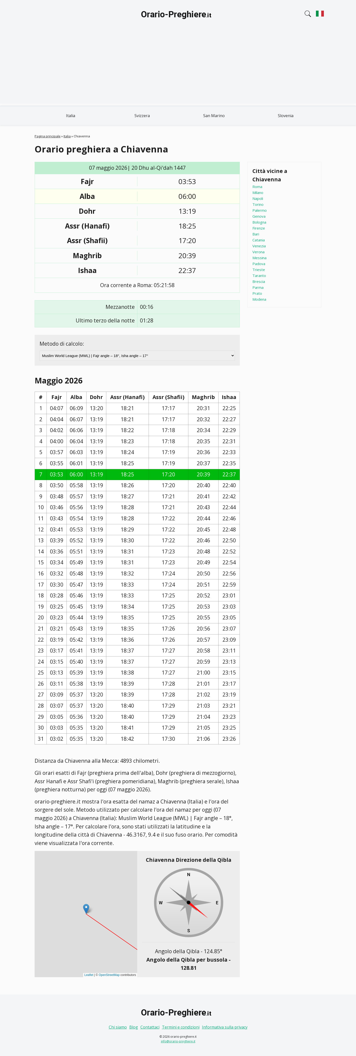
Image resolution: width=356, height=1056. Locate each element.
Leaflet (88, 975)
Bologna (259, 222)
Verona (258, 251)
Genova (259, 216)
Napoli (257, 198)
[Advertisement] (178, 69)
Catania (258, 239)
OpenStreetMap (109, 975)
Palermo (259, 210)
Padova (258, 263)
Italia (70, 115)
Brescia (258, 281)
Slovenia (285, 115)
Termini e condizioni (181, 1027)
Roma (257, 186)
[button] (86, 909)
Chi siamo (118, 1027)
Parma (258, 287)
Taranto (259, 275)
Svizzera (142, 115)
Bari (255, 234)
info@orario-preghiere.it (178, 1041)
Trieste (258, 269)
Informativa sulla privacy (224, 1027)
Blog (133, 1027)
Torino (258, 204)
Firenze (258, 228)
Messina (259, 257)
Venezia (259, 245)
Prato (257, 293)
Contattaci (149, 1027)
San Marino (214, 115)
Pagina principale (48, 136)
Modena (259, 299)
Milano (257, 192)
